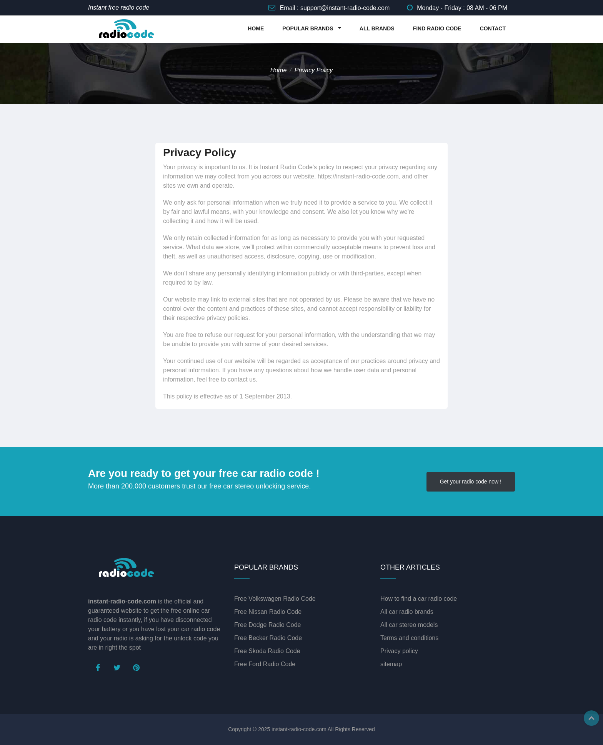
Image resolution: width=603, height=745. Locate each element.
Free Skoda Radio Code (267, 651)
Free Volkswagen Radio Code (275, 598)
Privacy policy (399, 651)
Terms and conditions (409, 638)
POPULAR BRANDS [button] (308, 28)
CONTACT (493, 28)
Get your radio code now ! (470, 481)
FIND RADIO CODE (437, 28)
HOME (256, 28)
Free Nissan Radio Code (268, 611)
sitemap (391, 664)
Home (278, 70)
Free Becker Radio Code (268, 638)
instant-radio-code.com (299, 729)
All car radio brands (406, 611)
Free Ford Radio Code (264, 664)
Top (591, 718)
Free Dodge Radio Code (267, 625)
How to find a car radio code (418, 598)
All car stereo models (409, 625)
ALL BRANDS (377, 28)
